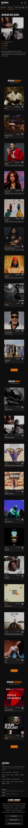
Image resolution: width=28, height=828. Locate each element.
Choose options (14, 820)
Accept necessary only (14, 823)
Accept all (14, 816)
